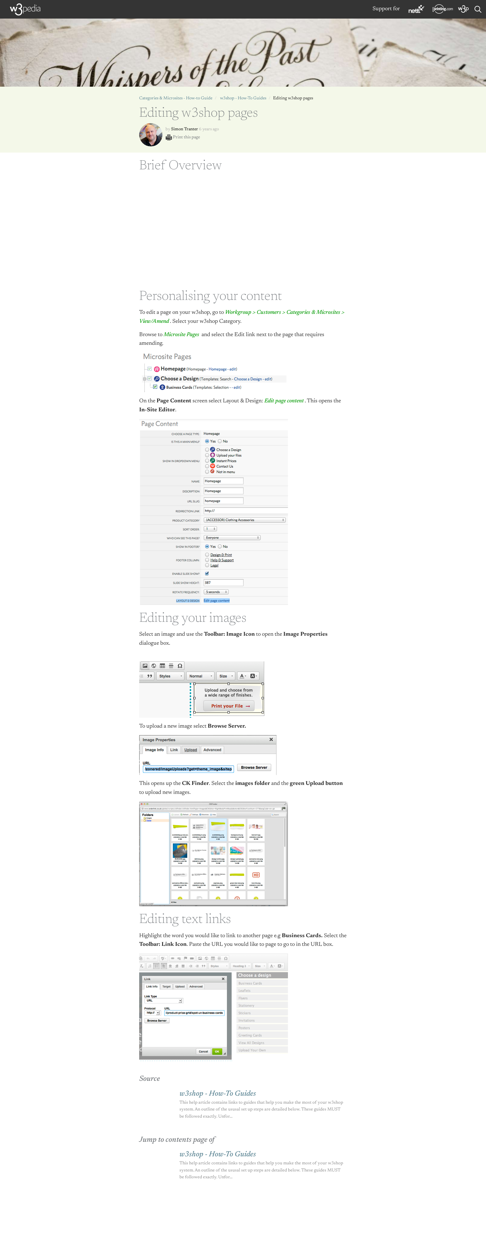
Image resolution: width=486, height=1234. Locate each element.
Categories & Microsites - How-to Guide (175, 98)
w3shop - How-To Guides (243, 98)
